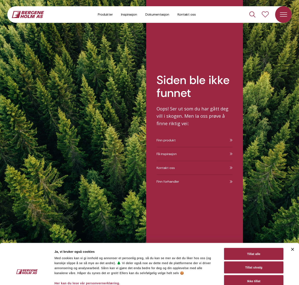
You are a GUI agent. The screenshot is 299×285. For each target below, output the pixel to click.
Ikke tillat (253, 252)
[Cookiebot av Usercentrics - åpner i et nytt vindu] (27, 277)
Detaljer (221, 277)
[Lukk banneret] (292, 221)
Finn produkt (195, 140)
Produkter (105, 14)
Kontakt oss (187, 14)
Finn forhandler (195, 181)
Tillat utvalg (253, 239)
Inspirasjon (129, 14)
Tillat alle (253, 225)
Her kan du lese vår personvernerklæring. (87, 255)
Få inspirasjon (195, 154)
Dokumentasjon (157, 14)
